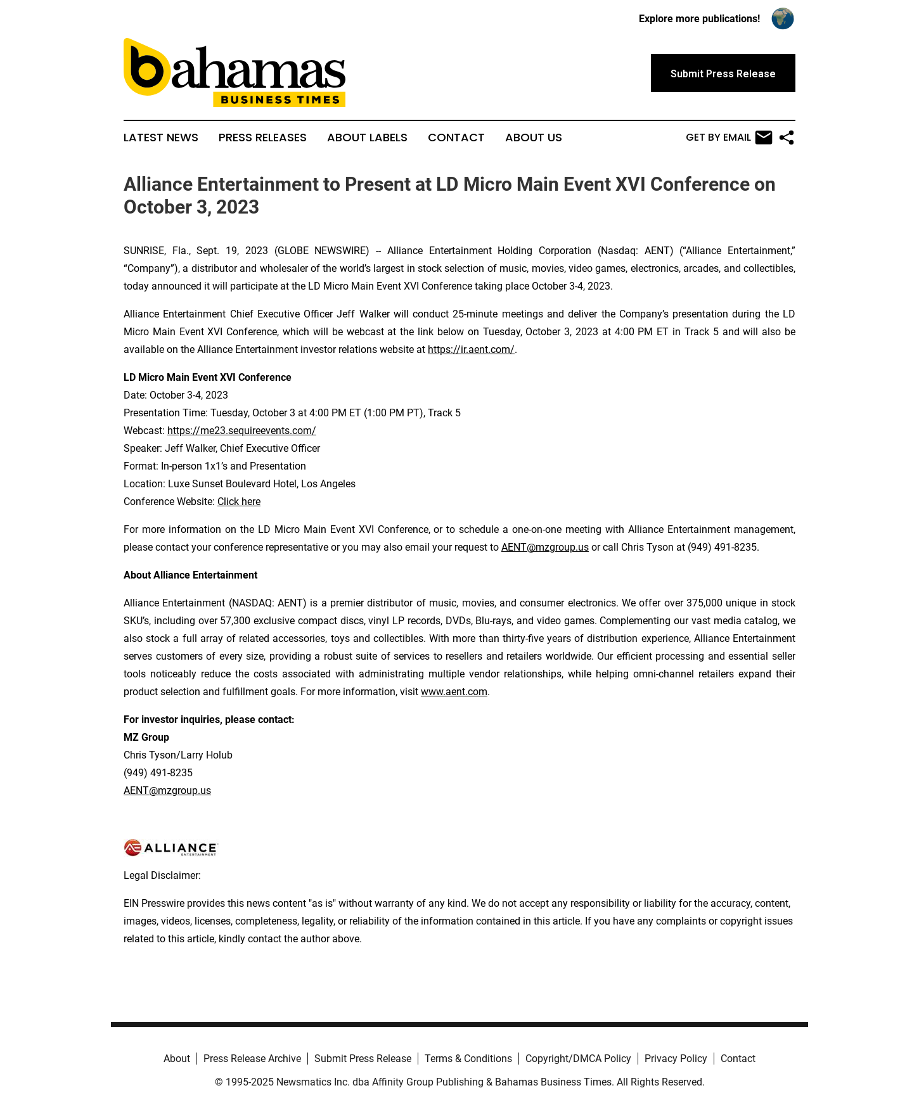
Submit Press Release (362, 1059)
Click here (238, 502)
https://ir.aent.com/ (471, 349)
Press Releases (263, 137)
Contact (456, 137)
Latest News (161, 137)
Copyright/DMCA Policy (578, 1059)
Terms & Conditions (468, 1059)
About (177, 1059)
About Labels (367, 137)
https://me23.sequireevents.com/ (241, 431)
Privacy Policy (676, 1059)
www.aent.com (454, 692)
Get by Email (729, 137)
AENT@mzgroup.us (545, 547)
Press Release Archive (252, 1059)
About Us (533, 137)
